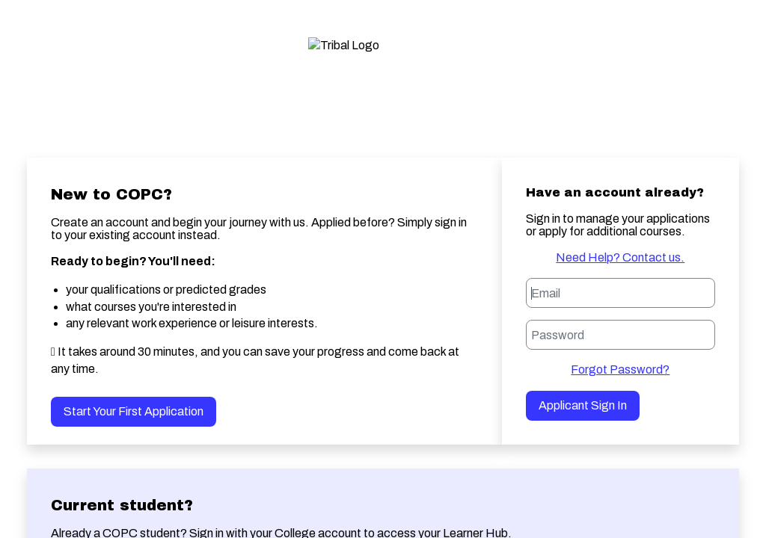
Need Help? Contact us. (620, 257)
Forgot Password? (620, 369)
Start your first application (133, 411)
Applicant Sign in (583, 405)
